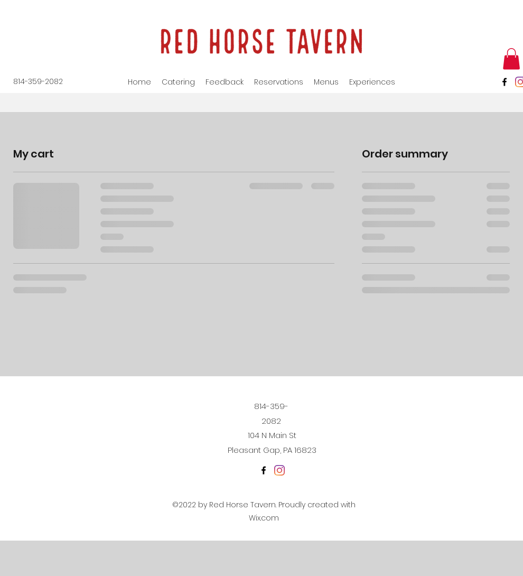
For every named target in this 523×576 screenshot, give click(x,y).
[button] (511, 59)
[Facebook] (504, 82)
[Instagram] (279, 470)
